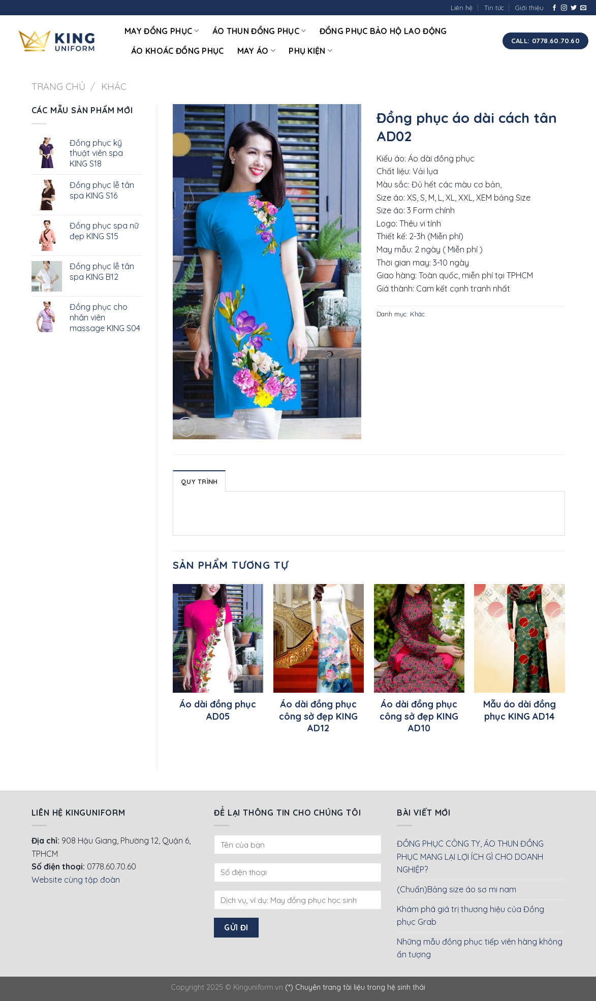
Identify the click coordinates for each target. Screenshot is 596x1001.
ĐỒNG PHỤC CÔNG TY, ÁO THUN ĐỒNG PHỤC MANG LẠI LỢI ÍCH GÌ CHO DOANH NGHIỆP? (470, 856)
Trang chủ (58, 86)
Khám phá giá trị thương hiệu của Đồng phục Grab (470, 915)
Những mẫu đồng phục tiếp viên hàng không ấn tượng (479, 948)
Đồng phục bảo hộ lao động (383, 31)
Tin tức (494, 8)
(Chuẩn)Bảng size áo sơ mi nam (456, 889)
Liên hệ (462, 8)
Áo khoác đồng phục (177, 51)
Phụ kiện (310, 51)
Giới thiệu (529, 8)
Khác (114, 86)
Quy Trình (199, 481)
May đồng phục (161, 31)
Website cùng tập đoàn (76, 880)
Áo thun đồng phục (259, 31)
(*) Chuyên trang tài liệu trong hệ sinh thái (355, 987)
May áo (256, 51)
